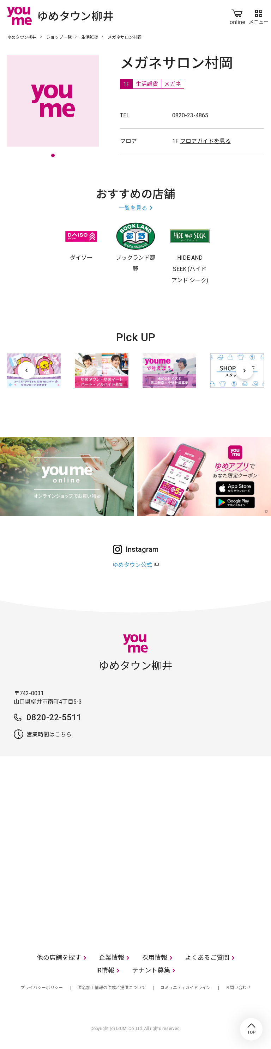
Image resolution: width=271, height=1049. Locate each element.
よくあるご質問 (207, 957)
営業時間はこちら (49, 734)
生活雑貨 (89, 37)
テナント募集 (151, 970)
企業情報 (111, 957)
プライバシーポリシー (41, 987)
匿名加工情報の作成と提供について (111, 987)
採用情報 (154, 957)
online (237, 15)
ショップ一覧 (59, 37)
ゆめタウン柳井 (22, 37)
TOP (251, 1029)
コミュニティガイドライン (185, 987)
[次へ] (244, 370)
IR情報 (105, 970)
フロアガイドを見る (205, 141)
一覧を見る (133, 208)
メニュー (258, 15)
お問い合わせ (238, 987)
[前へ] (26, 370)
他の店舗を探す (59, 957)
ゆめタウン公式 (132, 565)
